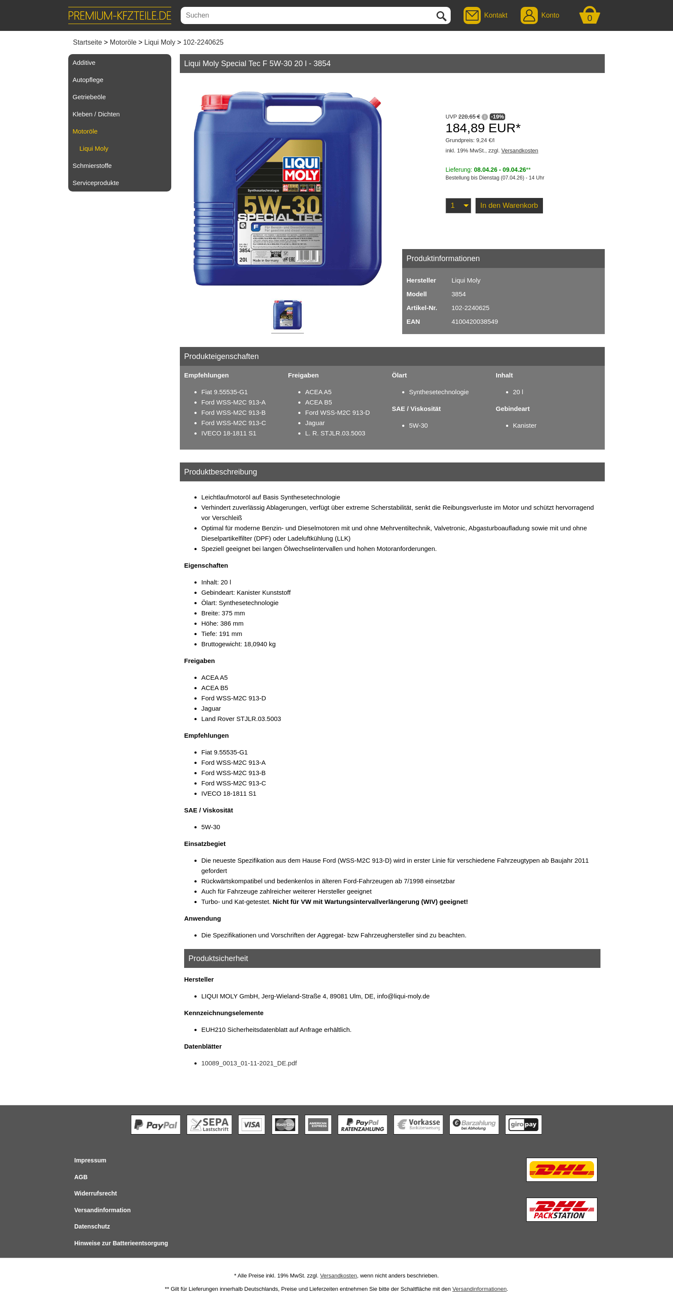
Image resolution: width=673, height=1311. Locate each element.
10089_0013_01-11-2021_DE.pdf (249, 1063)
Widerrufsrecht (95, 1193)
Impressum (90, 1160)
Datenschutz (92, 1226)
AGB (81, 1177)
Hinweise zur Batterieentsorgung (121, 1243)
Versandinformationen (479, 1289)
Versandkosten (519, 150)
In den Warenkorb (509, 205)
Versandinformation (102, 1210)
